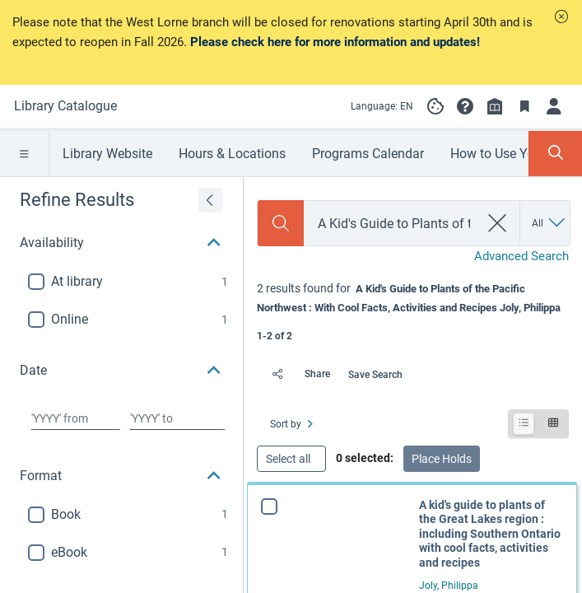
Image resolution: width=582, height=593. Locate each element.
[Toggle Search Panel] (555, 153)
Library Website (107, 153)
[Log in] (554, 106)
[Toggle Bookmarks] (524, 106)
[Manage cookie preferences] (435, 106)
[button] (561, 16)
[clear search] (497, 223)
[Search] (281, 223)
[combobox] (391, 223)
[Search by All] (549, 223)
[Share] (297, 374)
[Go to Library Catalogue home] (65, 106)
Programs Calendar (368, 153)
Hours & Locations (232, 153)
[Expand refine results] (210, 200)
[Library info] (495, 106)
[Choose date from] (75, 418)
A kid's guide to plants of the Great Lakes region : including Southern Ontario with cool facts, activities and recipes (490, 533)
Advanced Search (521, 256)
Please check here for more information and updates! (335, 42)
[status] (413, 310)
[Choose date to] (177, 418)
